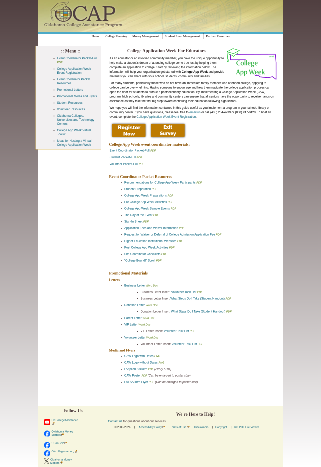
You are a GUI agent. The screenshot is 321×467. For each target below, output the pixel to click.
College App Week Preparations (145, 195)
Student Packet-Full (123, 157)
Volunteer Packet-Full (124, 164)
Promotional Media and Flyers (77, 96)
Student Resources (69, 102)
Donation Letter (134, 305)
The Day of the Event (138, 215)
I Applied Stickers (135, 369)
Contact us (115, 421)
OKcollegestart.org (63, 451)
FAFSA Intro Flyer (136, 382)
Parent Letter (133, 318)
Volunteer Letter (135, 337)
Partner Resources (218, 36)
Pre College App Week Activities (145, 202)
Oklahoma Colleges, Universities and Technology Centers (75, 120)
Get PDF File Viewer (246, 427)
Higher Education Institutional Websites (150, 241)
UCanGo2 (58, 443)
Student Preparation (137, 189)
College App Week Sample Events (147, 208)
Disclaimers (201, 427)
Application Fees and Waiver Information (151, 228)
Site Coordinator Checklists (142, 254)
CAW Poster (132, 375)
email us (195, 112)
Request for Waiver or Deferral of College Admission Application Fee (169, 234)
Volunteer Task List (184, 292)
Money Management (145, 36)
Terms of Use (178, 427)
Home (96, 36)
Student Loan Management (182, 36)
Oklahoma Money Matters (62, 433)
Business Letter (134, 285)
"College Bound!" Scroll (140, 260)
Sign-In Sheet (133, 221)
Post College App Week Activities (146, 247)
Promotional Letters (70, 90)
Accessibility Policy (150, 427)
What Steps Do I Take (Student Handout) (197, 298)
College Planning (116, 36)
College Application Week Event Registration (166, 116)
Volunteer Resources (71, 109)
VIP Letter (131, 324)
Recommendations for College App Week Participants (160, 182)
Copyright (221, 427)
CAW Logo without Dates (141, 362)
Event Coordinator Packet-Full (77, 58)
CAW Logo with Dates (139, 356)
